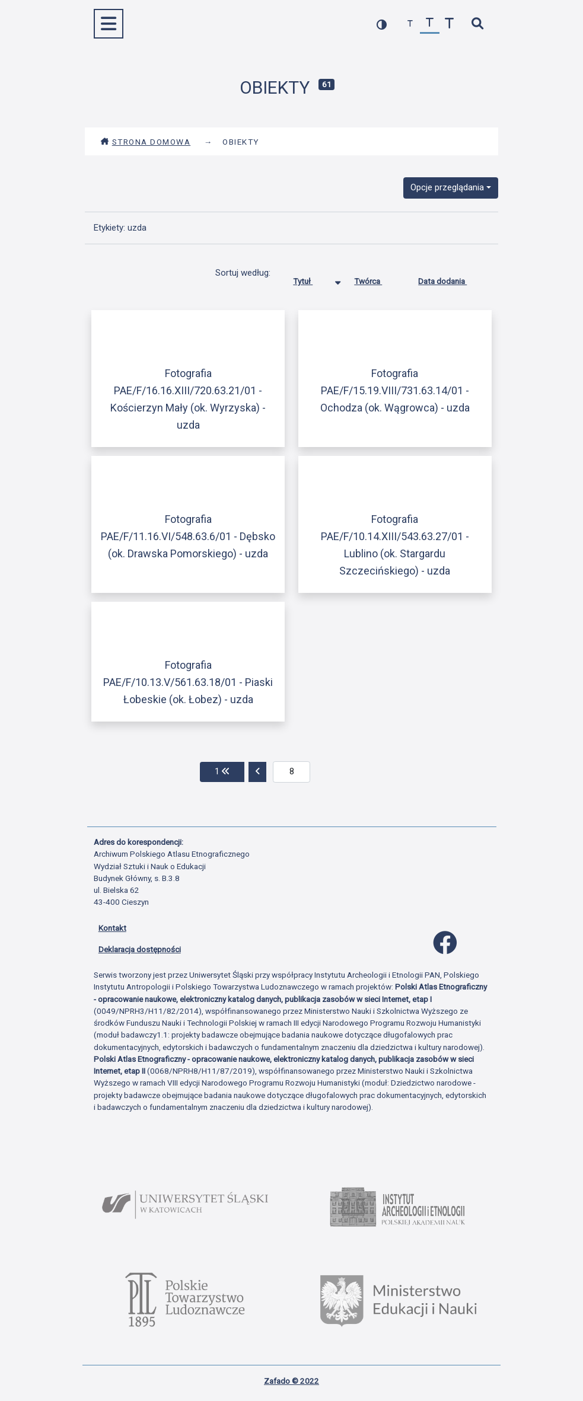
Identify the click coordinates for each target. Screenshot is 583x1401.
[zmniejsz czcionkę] (410, 24)
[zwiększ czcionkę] (449, 24)
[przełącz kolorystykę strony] (381, 24)
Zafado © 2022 (291, 1381)
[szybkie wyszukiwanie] (478, 24)
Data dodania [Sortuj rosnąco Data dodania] (451, 279)
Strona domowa (145, 141)
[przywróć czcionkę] (429, 24)
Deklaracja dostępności (139, 949)
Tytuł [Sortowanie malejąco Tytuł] (311, 279)
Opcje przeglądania (447, 187)
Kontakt (112, 928)
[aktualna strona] (291, 772)
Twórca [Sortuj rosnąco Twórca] (377, 279)
